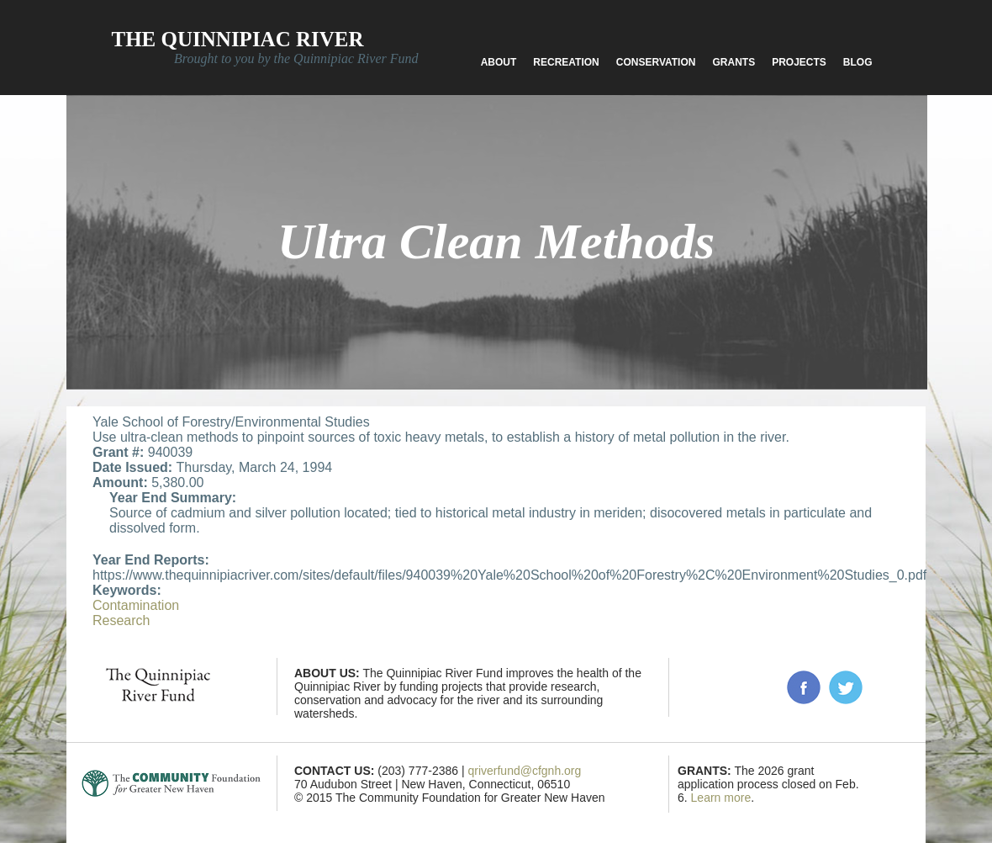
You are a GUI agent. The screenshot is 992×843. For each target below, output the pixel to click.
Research (121, 620)
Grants (733, 62)
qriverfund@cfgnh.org (524, 770)
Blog (858, 62)
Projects (799, 62)
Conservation (656, 62)
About (499, 62)
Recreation (566, 62)
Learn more (721, 797)
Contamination (135, 605)
